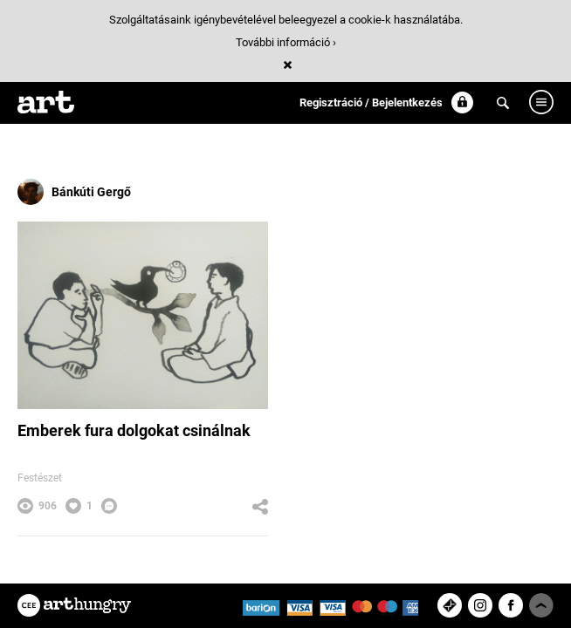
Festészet (39, 478)
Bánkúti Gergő (74, 192)
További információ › (286, 42)
